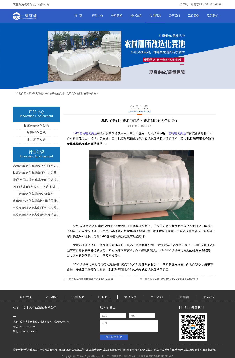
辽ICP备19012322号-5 (161, 356)
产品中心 (97, 15)
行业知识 (135, 15)
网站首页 (26, 297)
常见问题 (155, 15)
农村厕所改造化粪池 (141, 349)
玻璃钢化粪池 (177, 133)
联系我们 (212, 15)
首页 (29, 93)
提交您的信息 (114, 336)
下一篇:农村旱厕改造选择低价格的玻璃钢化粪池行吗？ (169, 279)
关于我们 (174, 15)
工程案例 (193, 15)
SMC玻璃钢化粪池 (85, 133)
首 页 (78, 15)
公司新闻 (116, 15)
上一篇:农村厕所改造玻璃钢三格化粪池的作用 (88, 279)
